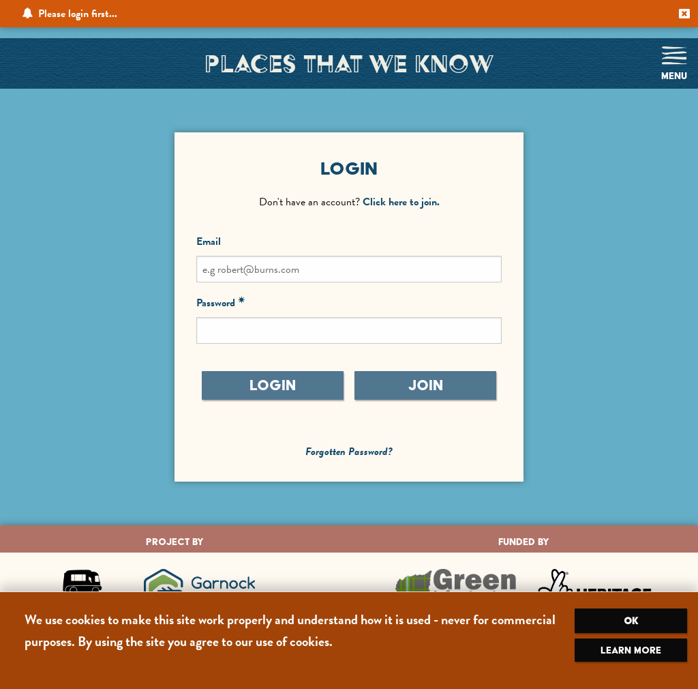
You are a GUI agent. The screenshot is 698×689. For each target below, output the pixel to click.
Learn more (631, 650)
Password (215, 303)
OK (631, 620)
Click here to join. (401, 202)
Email (208, 241)
